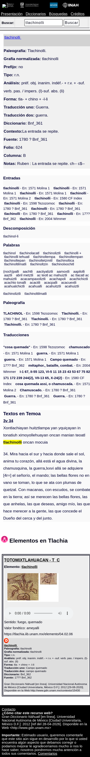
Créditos (78, 14)
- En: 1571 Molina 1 (26, 188)
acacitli (35, 282)
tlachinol (9, 253)
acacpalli (50, 282)
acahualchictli (14, 286)
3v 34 (8, 420)
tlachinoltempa (44, 257)
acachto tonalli (15, 282)
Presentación (11, 14)
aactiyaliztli (45, 271)
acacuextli (68, 282)
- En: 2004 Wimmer (43, 219)
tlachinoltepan (14, 260)
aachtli (28, 271)
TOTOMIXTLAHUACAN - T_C (32, 560)
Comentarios (47, 753)
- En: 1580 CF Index (58, 198)
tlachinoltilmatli (15, 264)
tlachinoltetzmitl (41, 260)
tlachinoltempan (71, 257)
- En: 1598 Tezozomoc (29, 203)
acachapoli (57, 279)
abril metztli (24, 275)
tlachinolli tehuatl (16, 257)
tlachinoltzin (39, 264)
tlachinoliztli (52, 253)
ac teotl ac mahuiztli (52, 275)
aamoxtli (63, 271)
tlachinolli (29, 567)
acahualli (35, 286)
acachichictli (78, 279)
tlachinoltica (65, 260)
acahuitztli (53, 286)
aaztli (8, 275)
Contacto (9, 709)
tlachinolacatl (29, 253)
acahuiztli (72, 286)
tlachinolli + (72, 253)
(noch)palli (11, 271)
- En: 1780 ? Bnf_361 (56, 208)
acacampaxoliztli (33, 279)
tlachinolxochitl (63, 264)
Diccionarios (36, 14)
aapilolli (79, 271)
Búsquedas (58, 14)
